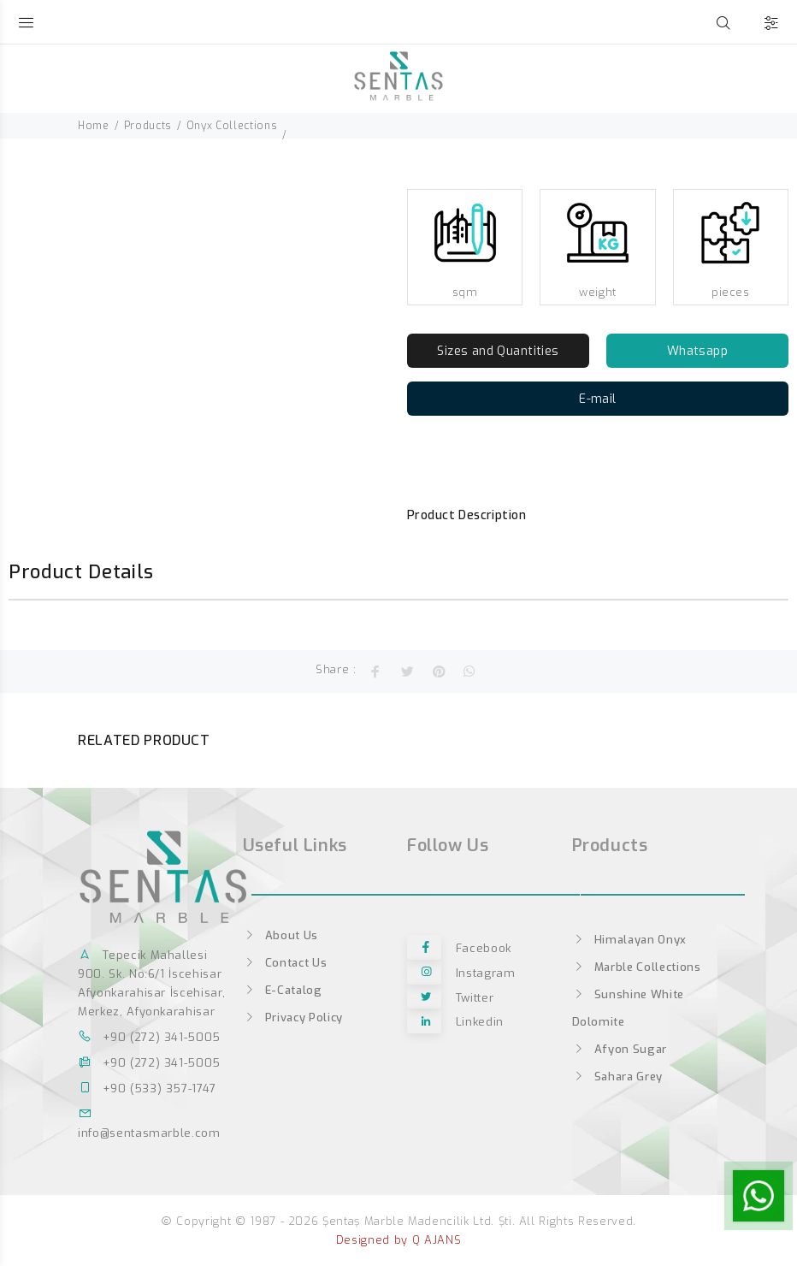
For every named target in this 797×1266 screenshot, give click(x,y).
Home (93, 126)
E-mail (598, 399)
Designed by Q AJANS (398, 1240)
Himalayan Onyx (629, 939)
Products (148, 126)
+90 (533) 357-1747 (147, 1088)
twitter (450, 998)
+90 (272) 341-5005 (149, 1037)
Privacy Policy (293, 1017)
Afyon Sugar (619, 1049)
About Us (281, 935)
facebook (459, 948)
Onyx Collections (231, 126)
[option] (35, 183)
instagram (461, 973)
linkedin (455, 1022)
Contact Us (285, 962)
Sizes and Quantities (497, 351)
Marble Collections (636, 967)
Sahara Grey (617, 1076)
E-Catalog (282, 990)
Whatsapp (697, 351)
